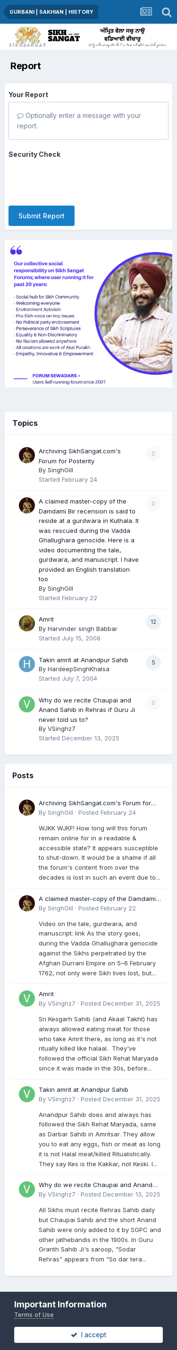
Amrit (46, 600)
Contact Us (115, 1278)
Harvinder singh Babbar (83, 609)
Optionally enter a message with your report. (79, 120)
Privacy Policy (67, 1278)
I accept (88, 1335)
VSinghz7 (62, 709)
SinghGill (60, 451)
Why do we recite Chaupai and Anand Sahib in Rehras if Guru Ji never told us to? (87, 690)
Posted (107, 793)
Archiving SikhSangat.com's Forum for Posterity (95, 784)
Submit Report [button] (41, 179)
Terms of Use (34, 1314)
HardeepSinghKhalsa (79, 650)
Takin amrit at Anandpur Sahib (83, 640)
